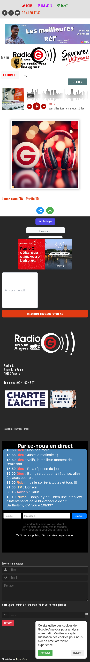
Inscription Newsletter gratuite (45, 302)
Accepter (45, 652)
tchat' (62, 6)
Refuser (77, 652)
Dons (27, 6)
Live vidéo (45, 6)
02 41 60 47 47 (31, 12)
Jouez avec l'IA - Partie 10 (20, 198)
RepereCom (21, 648)
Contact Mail (22, 418)
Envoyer (8, 612)
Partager (45, 210)
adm (5, 652)
